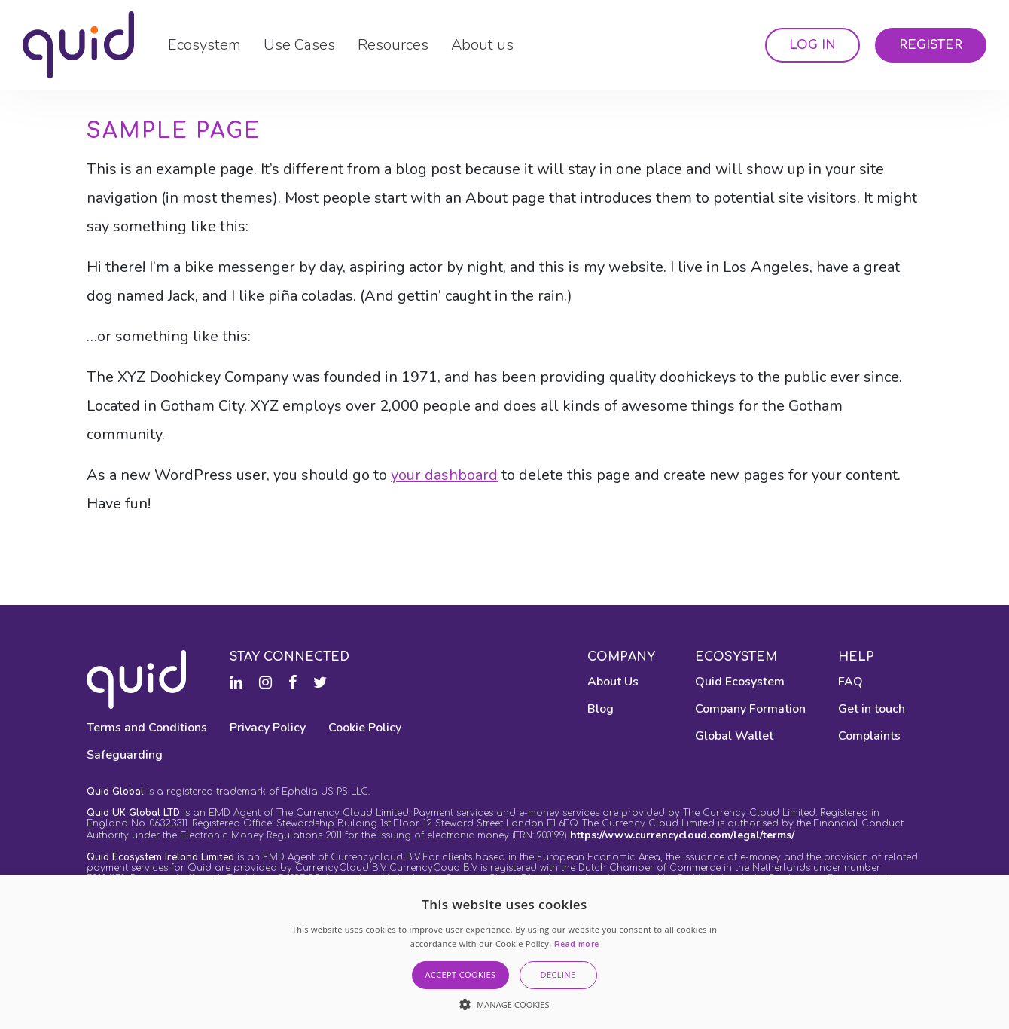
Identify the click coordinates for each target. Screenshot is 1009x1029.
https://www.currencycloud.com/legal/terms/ (682, 835)
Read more (576, 944)
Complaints (869, 736)
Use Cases (299, 45)
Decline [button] (558, 974)
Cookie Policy (364, 727)
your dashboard (444, 475)
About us (482, 45)
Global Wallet (734, 736)
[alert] (504, 952)
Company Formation (750, 709)
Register (930, 45)
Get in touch (871, 709)
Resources (393, 45)
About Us (613, 681)
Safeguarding (125, 755)
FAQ (850, 681)
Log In (812, 45)
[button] (504, 1004)
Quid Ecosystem (740, 681)
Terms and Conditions (147, 727)
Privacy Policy (268, 727)
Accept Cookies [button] (460, 974)
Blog (600, 709)
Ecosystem (204, 45)
